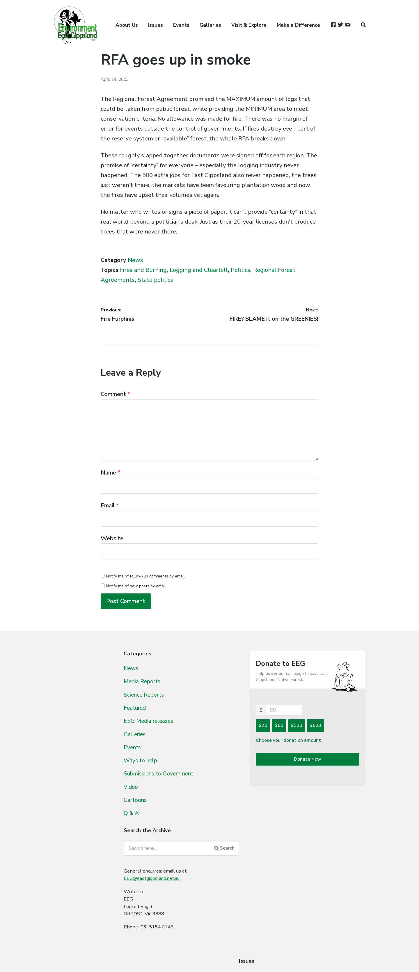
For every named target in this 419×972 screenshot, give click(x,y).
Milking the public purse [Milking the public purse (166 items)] (94, 776)
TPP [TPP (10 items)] (130, 843)
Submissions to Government (201, 777)
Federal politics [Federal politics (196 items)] (80, 710)
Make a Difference (298, 25)
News (135, 260)
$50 (299, 728)
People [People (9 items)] (74, 800)
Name (110, 473)
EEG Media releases (189, 724)
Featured (174, 711)
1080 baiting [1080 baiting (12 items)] (68, 671)
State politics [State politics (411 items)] (78, 830)
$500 (335, 728)
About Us (127, 25)
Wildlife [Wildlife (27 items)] (101, 877)
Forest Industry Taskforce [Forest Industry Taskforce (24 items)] (114, 722)
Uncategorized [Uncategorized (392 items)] (80, 854)
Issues (155, 25)
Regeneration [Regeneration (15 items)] (69, 810)
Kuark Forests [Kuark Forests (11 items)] (115, 753)
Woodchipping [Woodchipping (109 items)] (77, 886)
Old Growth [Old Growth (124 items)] (126, 787)
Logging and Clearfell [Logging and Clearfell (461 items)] (95, 764)
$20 (283, 728)
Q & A (170, 817)
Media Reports (182, 684)
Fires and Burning (143, 270)
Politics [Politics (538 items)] (97, 799)
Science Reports (184, 697)
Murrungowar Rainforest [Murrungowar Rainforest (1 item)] (88, 788)
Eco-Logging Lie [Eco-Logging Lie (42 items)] (115, 700)
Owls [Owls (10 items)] (60, 800)
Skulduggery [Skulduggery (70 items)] (109, 819)
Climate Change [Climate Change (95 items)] (120, 690)
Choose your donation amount (310, 743)
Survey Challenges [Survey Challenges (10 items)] (123, 831)
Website (112, 538)
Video (169, 790)
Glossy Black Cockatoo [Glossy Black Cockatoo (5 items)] (126, 743)
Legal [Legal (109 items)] (140, 753)
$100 (316, 728)
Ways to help (180, 764)
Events (181, 25)
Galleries (210, 25)
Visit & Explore (249, 25)
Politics (240, 270)
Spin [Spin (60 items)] (136, 819)
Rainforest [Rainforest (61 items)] (126, 799)
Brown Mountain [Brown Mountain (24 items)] (103, 671)
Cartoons (175, 804)
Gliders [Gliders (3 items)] (97, 743)
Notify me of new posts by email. (136, 586)
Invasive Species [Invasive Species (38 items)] (76, 753)
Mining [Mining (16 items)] (62, 787)
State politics (155, 280)
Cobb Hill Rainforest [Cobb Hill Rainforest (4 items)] (72, 700)
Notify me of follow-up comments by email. (146, 576)
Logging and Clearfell (199, 270)
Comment (115, 394)
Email (110, 505)
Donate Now (317, 762)
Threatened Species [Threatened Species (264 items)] (89, 842)
